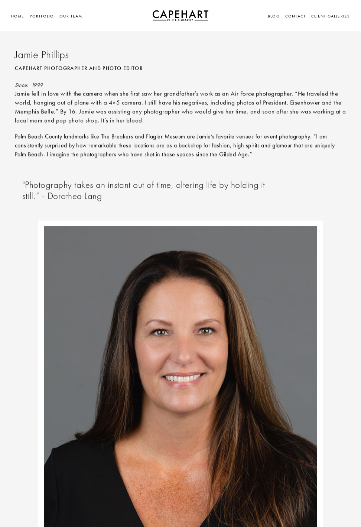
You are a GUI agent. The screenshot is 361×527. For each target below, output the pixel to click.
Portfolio (42, 16)
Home (17, 16)
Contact (295, 16)
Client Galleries (330, 16)
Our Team (70, 16)
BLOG (273, 16)
